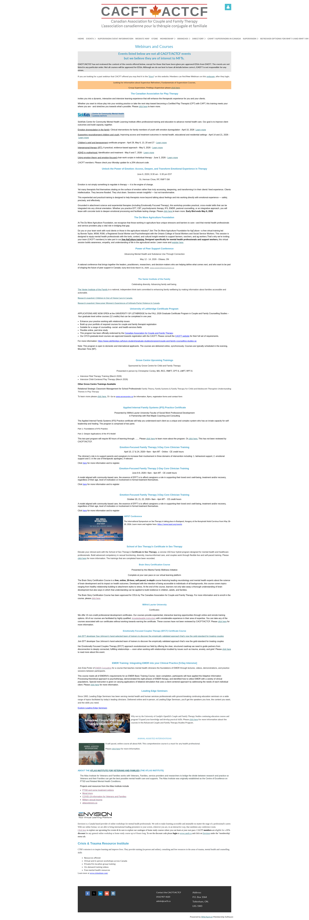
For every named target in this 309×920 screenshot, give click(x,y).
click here (175, 87)
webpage (211, 76)
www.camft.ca (186, 833)
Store (151, 76)
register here (177, 242)
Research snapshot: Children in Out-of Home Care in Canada (105, 298)
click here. (102, 396)
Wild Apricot (207, 917)
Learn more (200, 130)
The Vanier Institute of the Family (93, 289)
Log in (228, 7)
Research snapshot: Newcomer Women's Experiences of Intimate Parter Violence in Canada (119, 303)
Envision (206, 833)
